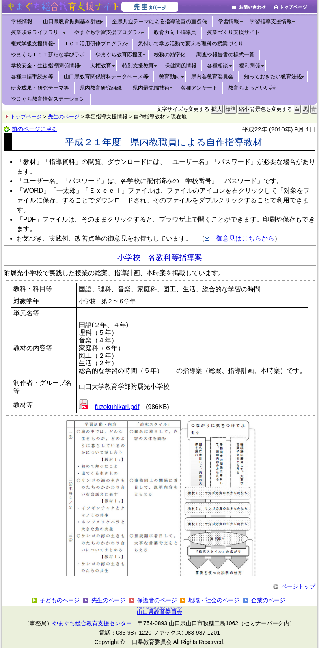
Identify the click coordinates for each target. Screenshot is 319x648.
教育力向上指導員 (175, 32)
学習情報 (228, 21)
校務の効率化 (169, 55)
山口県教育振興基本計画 (72, 21)
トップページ (26, 117)
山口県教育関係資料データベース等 (106, 76)
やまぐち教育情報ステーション (48, 99)
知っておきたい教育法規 (273, 76)
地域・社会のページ (213, 600)
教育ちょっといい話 (252, 88)
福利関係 (249, 65)
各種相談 (217, 65)
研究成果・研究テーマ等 (40, 88)
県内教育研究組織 (101, 88)
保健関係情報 (180, 65)
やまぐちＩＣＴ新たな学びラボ (48, 55)
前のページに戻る (34, 129)
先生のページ (64, 117)
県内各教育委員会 (212, 76)
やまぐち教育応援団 (119, 55)
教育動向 (169, 76)
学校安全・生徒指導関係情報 (45, 65)
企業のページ (268, 600)
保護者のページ (157, 600)
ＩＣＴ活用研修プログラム (95, 44)
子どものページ (60, 600)
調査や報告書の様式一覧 (225, 55)
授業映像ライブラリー (37, 32)
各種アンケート (199, 88)
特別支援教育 (138, 65)
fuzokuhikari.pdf (117, 406)
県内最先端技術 (151, 88)
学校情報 (21, 21)
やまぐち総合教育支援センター (92, 623)
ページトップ (298, 586)
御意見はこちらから (245, 238)
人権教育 (100, 65)
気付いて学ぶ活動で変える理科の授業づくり (191, 44)
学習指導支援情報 (271, 21)
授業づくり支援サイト (233, 32)
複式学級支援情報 (32, 44)
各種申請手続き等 (32, 76)
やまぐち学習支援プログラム (108, 32)
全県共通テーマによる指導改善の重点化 (159, 21)
